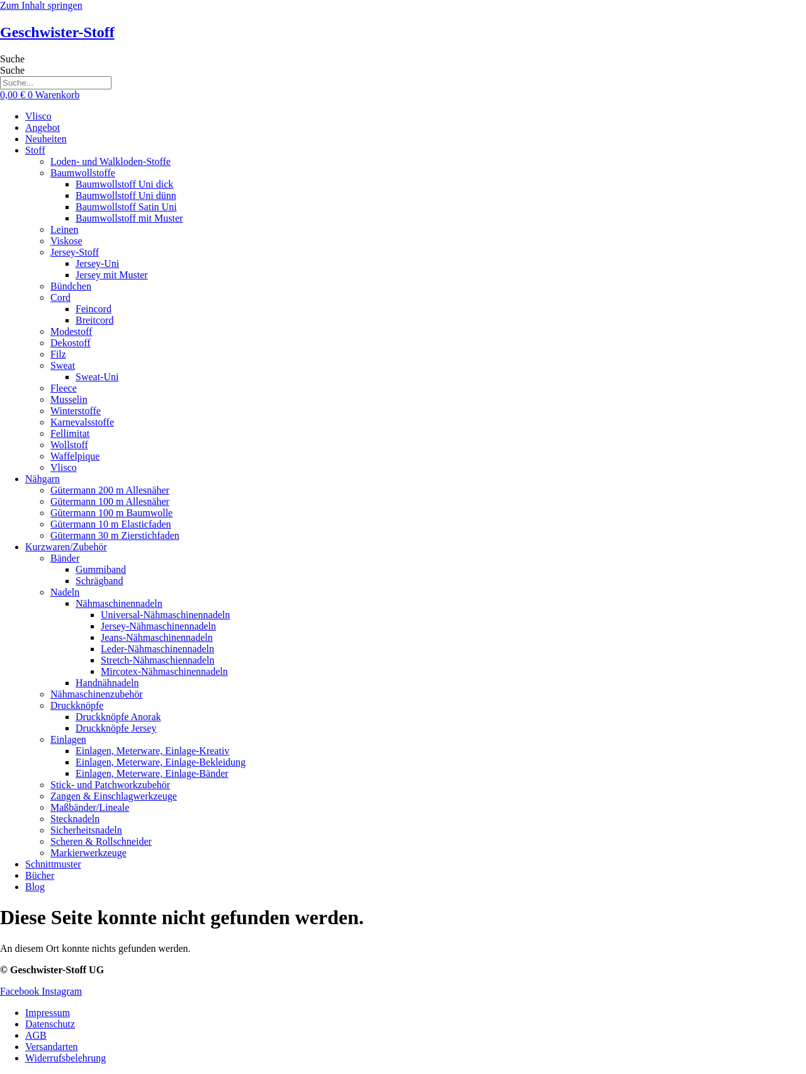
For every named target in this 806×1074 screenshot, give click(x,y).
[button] (415, 150)
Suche (12, 59)
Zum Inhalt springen (41, 5)
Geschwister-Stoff (57, 32)
